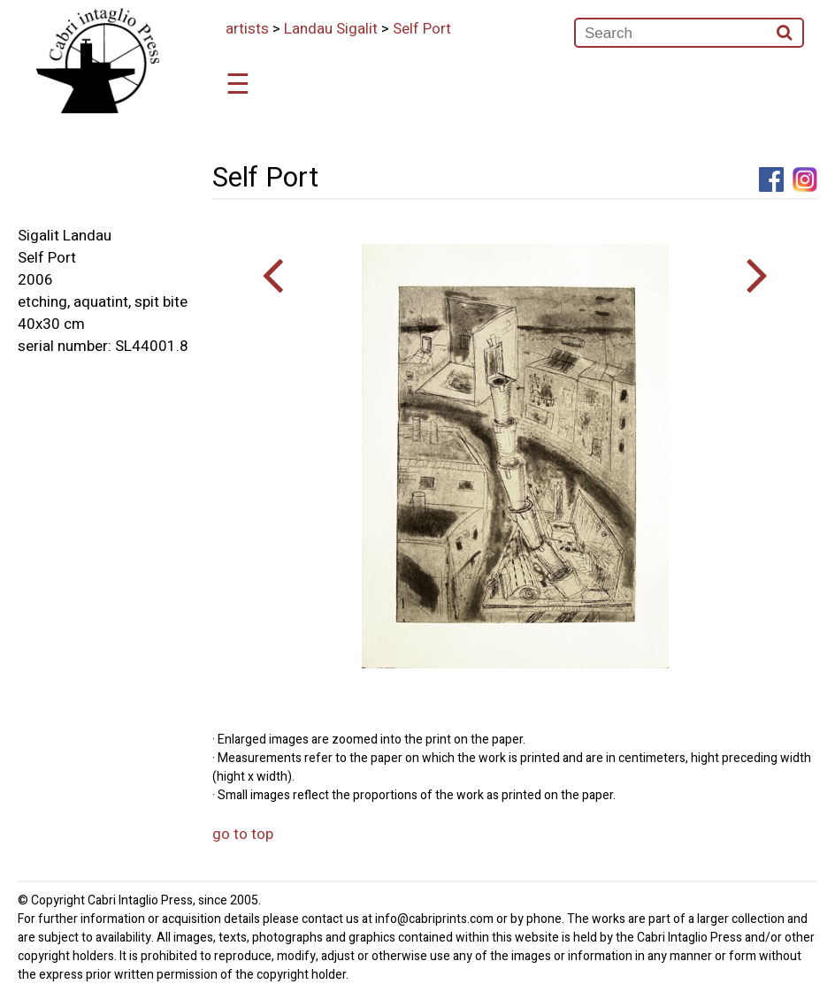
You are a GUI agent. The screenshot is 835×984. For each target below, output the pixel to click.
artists (247, 29)
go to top (242, 834)
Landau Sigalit (331, 29)
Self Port (422, 29)
